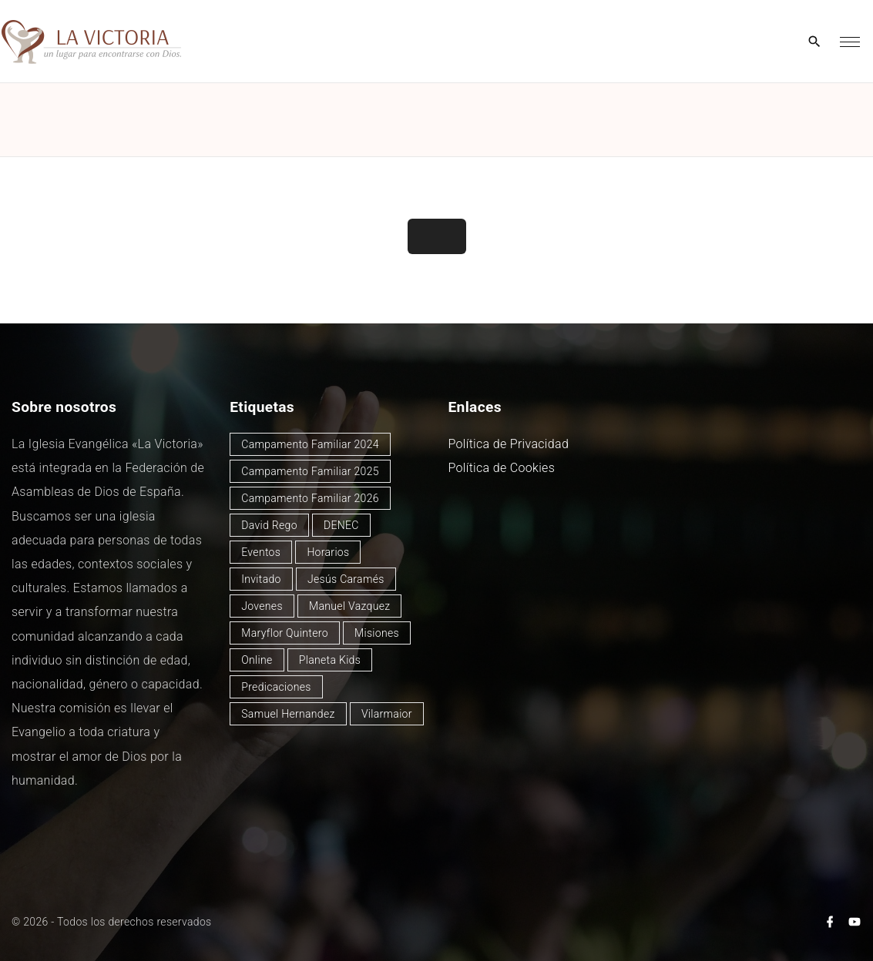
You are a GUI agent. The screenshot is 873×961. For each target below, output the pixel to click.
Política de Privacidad (508, 444)
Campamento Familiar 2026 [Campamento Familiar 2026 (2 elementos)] (310, 498)
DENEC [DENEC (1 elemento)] (341, 525)
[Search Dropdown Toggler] (815, 42)
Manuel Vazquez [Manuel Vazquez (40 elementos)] (349, 606)
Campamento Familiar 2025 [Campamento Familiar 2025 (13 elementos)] (310, 471)
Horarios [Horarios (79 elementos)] (328, 552)
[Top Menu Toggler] (850, 42)
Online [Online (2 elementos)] (256, 660)
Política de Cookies (502, 467)
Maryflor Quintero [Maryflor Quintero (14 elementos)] (284, 633)
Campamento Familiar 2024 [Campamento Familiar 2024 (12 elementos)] (310, 444)
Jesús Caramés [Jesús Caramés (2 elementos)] (345, 579)
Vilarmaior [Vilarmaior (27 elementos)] (386, 714)
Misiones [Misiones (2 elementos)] (376, 633)
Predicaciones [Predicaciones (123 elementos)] (276, 687)
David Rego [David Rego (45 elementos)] (269, 525)
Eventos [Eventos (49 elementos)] (260, 552)
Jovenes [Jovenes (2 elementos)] (262, 606)
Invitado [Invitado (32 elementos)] (261, 579)
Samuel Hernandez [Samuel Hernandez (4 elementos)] (287, 714)
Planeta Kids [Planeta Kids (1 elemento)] (330, 660)
